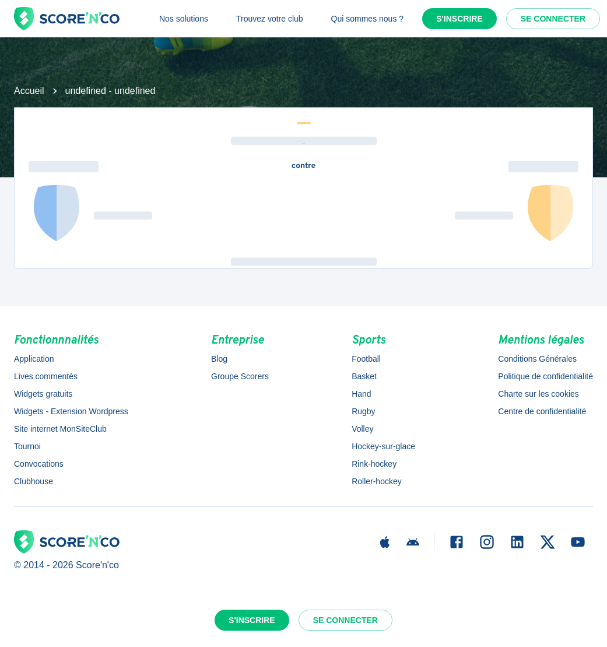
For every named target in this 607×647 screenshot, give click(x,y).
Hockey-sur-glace (383, 446)
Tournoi (27, 446)
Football (366, 358)
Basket (364, 376)
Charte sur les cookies (538, 393)
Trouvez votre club (269, 18)
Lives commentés (46, 376)
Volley (362, 428)
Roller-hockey (377, 481)
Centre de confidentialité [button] (542, 411)
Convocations (39, 463)
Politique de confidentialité (545, 376)
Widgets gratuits (43, 393)
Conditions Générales (537, 358)
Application (34, 358)
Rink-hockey (374, 463)
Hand (361, 393)
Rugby (363, 411)
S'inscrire (459, 18)
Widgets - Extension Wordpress (71, 411)
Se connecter (553, 18)
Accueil (29, 91)
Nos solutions (183, 18)
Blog (219, 358)
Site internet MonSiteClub (60, 428)
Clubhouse (33, 481)
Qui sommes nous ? (367, 18)
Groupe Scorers (240, 376)
